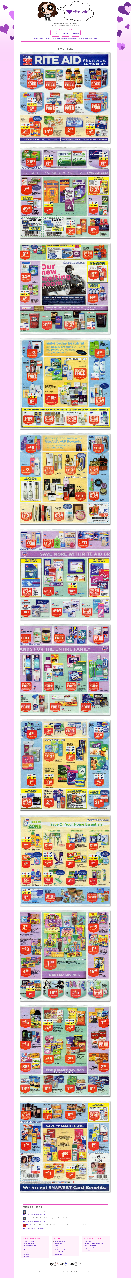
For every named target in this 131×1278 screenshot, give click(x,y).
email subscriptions (29, 1241)
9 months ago (40, 1228)
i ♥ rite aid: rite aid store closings (30, 1228)
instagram (27, 1252)
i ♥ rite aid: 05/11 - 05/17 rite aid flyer (31, 1214)
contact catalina (59, 1254)
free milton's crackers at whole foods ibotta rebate (45, 38)
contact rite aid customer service (63, 1252)
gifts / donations (93, 38)
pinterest (26, 1254)
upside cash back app (84, 38)
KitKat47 (28, 1225)
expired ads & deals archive (92, 1248)
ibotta (56, 1245)
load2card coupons (60, 1241)
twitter (26, 1248)
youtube (26, 1256)
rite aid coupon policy (60, 1250)
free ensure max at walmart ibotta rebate (66, 38)
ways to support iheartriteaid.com (94, 1243)
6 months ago (42, 1214)
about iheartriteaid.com (91, 1245)
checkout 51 (58, 1248)
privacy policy (88, 1250)
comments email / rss (30, 1245)
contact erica (88, 1241)
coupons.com (58, 1243)
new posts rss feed (29, 1243)
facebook (26, 1250)
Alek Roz (28, 1211)
